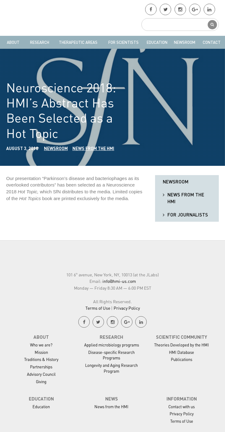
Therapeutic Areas (78, 42)
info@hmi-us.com (119, 281)
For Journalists (187, 215)
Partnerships (41, 366)
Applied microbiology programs (111, 344)
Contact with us (181, 406)
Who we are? (41, 344)
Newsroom (184, 42)
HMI (46, 18)
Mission (41, 352)
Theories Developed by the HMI (181, 344)
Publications (181, 359)
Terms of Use (97, 308)
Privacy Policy (127, 308)
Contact (212, 42)
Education (157, 42)
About (13, 42)
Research (39, 42)
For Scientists (123, 42)
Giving (41, 381)
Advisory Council (41, 374)
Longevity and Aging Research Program (111, 368)
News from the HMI (93, 148)
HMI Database (181, 352)
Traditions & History (41, 359)
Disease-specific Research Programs (111, 355)
